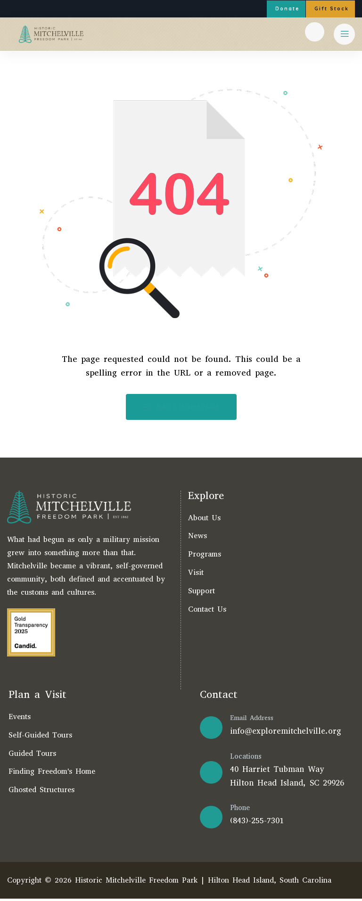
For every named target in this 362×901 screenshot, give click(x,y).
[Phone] (211, 819)
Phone (240, 810)
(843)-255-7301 (257, 823)
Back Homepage (181, 408)
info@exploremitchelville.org (285, 733)
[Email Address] (211, 730)
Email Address (251, 720)
